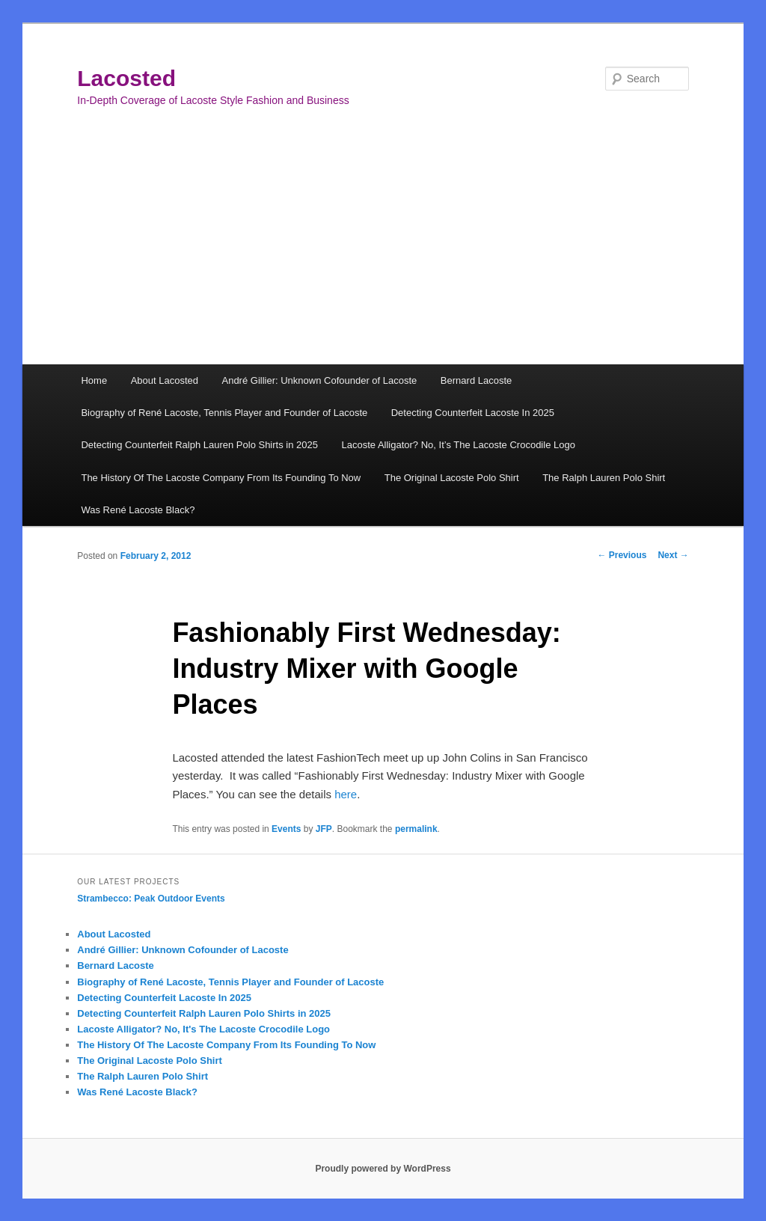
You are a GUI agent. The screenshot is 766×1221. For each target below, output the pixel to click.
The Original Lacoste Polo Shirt (451, 477)
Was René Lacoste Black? (137, 509)
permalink (416, 829)
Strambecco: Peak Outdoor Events (150, 898)
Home (94, 380)
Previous (621, 555)
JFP (324, 829)
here (345, 794)
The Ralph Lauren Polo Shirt (603, 477)
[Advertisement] (383, 252)
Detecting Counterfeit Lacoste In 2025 (472, 412)
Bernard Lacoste (476, 380)
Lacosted (126, 78)
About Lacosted (164, 380)
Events (286, 829)
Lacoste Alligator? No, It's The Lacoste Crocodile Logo (203, 1029)
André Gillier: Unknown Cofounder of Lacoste (319, 380)
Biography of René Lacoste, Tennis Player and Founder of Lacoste (224, 412)
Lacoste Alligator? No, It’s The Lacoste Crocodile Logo (457, 444)
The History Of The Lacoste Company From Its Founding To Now (221, 477)
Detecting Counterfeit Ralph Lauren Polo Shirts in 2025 (199, 444)
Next (673, 555)
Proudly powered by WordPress (382, 1168)
